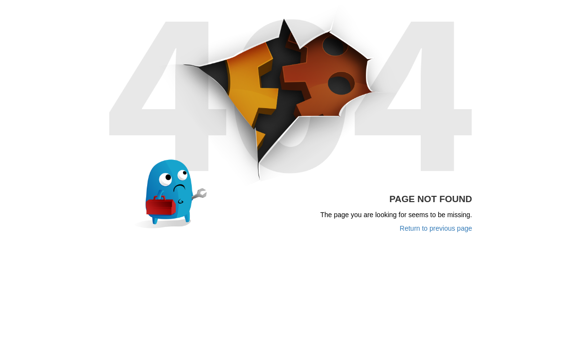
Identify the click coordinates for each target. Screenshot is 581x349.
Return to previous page (436, 228)
